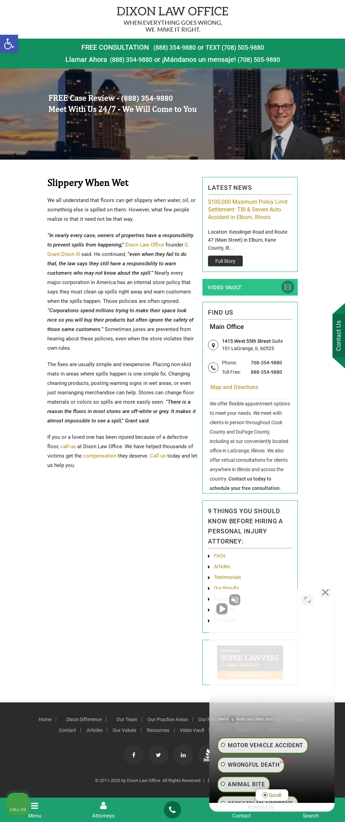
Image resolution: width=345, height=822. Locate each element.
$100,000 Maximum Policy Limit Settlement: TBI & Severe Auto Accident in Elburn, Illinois (248, 209)
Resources (157, 732)
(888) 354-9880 (171, 47)
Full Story (225, 261)
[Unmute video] (221, 599)
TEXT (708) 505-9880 (237, 47)
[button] (9, 44)
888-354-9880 (266, 373)
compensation (100, 456)
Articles (222, 568)
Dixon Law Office (144, 245)
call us (68, 446)
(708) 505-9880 (261, 59)
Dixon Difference (79, 721)
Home (38, 721)
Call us (157, 456)
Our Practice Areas (167, 721)
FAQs (219, 557)
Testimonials (227, 579)
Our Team (124, 721)
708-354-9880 (266, 364)
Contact (61, 732)
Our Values (122, 732)
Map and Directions (234, 389)
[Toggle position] (307, 599)
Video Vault (225, 288)
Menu (34, 810)
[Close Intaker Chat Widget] (322, 599)
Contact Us (338, 336)
